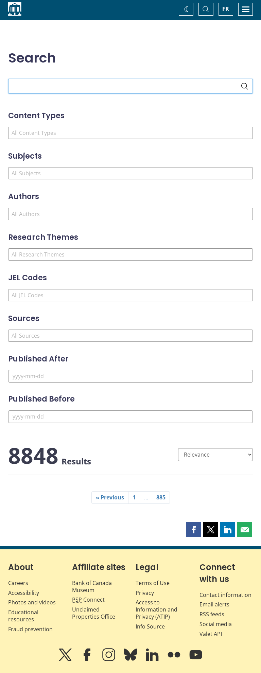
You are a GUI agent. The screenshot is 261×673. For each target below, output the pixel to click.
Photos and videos (32, 602)
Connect (88, 599)
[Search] (244, 86)
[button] (193, 529)
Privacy (145, 593)
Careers (18, 583)
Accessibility (23, 593)
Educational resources (23, 615)
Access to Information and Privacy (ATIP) (156, 609)
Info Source (150, 626)
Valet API (210, 634)
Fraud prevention (30, 629)
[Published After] (130, 376)
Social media (215, 624)
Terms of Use (153, 583)
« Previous (110, 497)
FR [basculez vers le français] (225, 9)
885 (161, 497)
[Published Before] (130, 416)
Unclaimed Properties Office (93, 613)
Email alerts (214, 604)
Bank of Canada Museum (92, 586)
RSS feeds (211, 614)
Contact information (225, 595)
